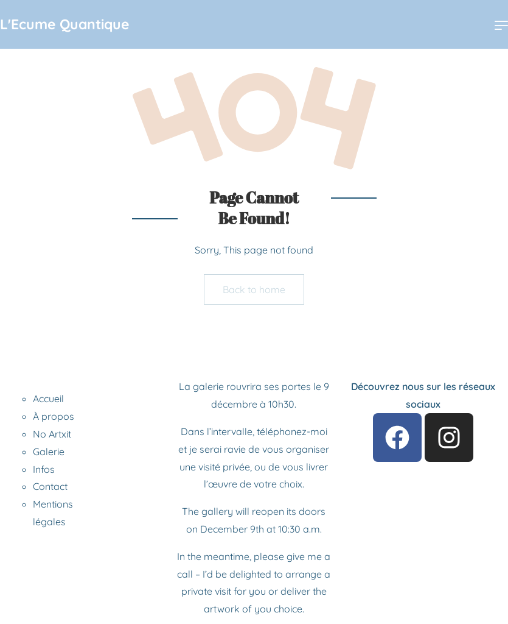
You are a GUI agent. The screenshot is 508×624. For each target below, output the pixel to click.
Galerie (48, 451)
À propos (53, 416)
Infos (44, 469)
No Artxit (52, 434)
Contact (50, 486)
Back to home (254, 289)
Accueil (48, 398)
